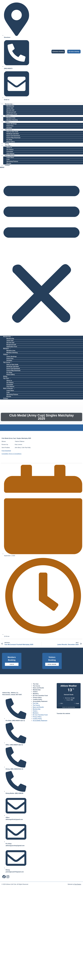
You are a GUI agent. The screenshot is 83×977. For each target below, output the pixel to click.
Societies (9, 360)
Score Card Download (13, 135)
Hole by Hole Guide (12, 131)
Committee (9, 151)
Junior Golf (9, 108)
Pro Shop (9, 139)
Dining (5, 376)
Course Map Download (13, 137)
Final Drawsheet (6, 450)
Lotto (8, 159)
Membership (9, 104)
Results (8, 396)
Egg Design (77, 884)
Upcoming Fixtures (12, 161)
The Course (9, 129)
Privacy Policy (37, 697)
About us (9, 147)
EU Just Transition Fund (40, 695)
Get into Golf (10, 110)
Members (8, 116)
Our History (10, 149)
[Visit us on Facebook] (4, 877)
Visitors (8, 122)
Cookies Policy (37, 699)
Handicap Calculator (12, 133)
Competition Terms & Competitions (11, 453)
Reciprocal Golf (11, 112)
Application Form (11, 346)
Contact (7, 165)
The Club (8, 145)
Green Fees (9, 125)
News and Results (38, 688)
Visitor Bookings (11, 123)
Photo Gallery (10, 141)
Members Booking (12, 352)
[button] (13, 104)
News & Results (10, 155)
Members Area (10, 118)
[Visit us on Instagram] (7, 877)
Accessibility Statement (40, 701)
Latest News (10, 157)
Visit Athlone (10, 386)
